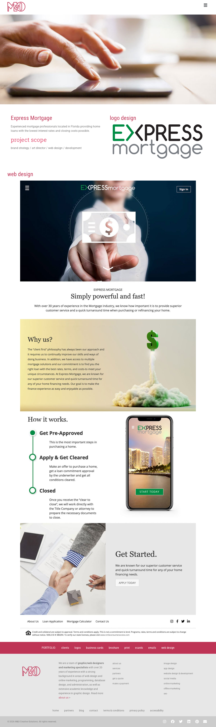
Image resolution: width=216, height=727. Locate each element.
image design (170, 663)
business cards (94, 647)
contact (93, 710)
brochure (114, 647)
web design (167, 647)
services (116, 668)
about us (63, 697)
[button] (159, 5)
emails (152, 647)
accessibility (157, 710)
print (127, 647)
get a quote (117, 678)
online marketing (172, 683)
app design (169, 668)
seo (165, 693)
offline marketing (172, 688)
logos (77, 647)
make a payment (120, 683)
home (55, 710)
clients (65, 647)
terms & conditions (113, 710)
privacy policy (137, 710)
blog (81, 710)
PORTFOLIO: (49, 647)
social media (170, 678)
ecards (139, 647)
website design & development (178, 673)
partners (116, 673)
